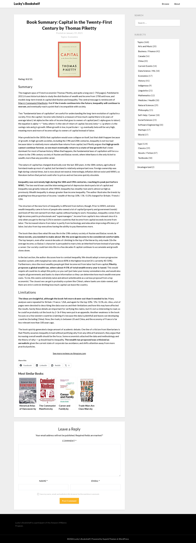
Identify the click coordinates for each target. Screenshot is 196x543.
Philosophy (143, 110)
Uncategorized (144, 167)
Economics (73, 37)
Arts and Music (145, 46)
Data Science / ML (146, 71)
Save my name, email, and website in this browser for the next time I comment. (69, 494)
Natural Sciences (146, 105)
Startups (142, 130)
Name (43, 480)
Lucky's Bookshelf (27, 4)
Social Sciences (145, 120)
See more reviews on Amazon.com (69, 353)
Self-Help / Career (146, 115)
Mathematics (144, 95)
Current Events (145, 66)
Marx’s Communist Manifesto (33, 103)
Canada (141, 56)
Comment (69, 440)
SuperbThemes (109, 539)
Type (139, 143)
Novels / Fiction (145, 153)
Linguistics (143, 90)
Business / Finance (147, 51)
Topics (140, 42)
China (140, 61)
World (141, 134)
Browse (165, 4)
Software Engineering (148, 125)
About (177, 4)
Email (95, 480)
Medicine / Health (146, 100)
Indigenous (143, 85)
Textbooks (143, 158)
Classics (142, 148)
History (141, 80)
